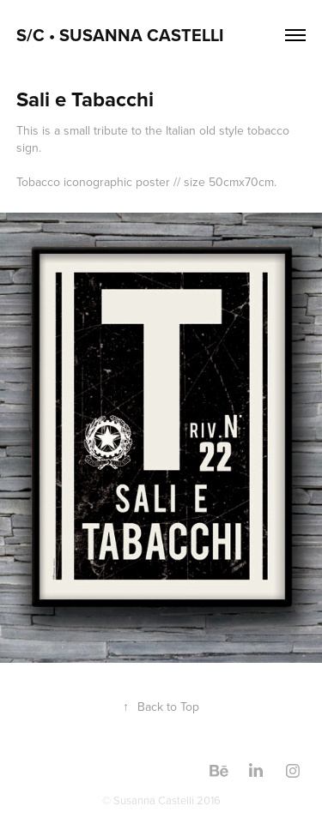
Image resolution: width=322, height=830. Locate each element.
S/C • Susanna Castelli (122, 34)
